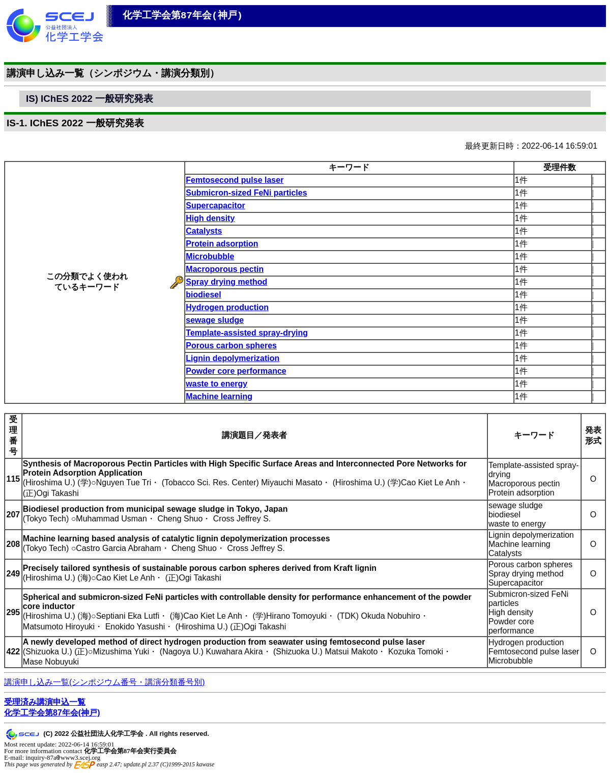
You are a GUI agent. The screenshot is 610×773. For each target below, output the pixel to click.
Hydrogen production (227, 307)
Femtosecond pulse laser (234, 180)
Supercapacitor (215, 205)
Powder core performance (236, 371)
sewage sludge (215, 320)
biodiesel (203, 294)
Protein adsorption (222, 243)
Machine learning (219, 396)
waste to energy (216, 383)
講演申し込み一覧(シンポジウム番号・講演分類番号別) (104, 682)
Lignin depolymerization (232, 358)
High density (210, 218)
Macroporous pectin (225, 269)
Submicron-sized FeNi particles (246, 192)
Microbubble (210, 256)
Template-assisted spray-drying (247, 332)
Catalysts (204, 231)
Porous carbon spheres (231, 345)
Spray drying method (226, 282)
